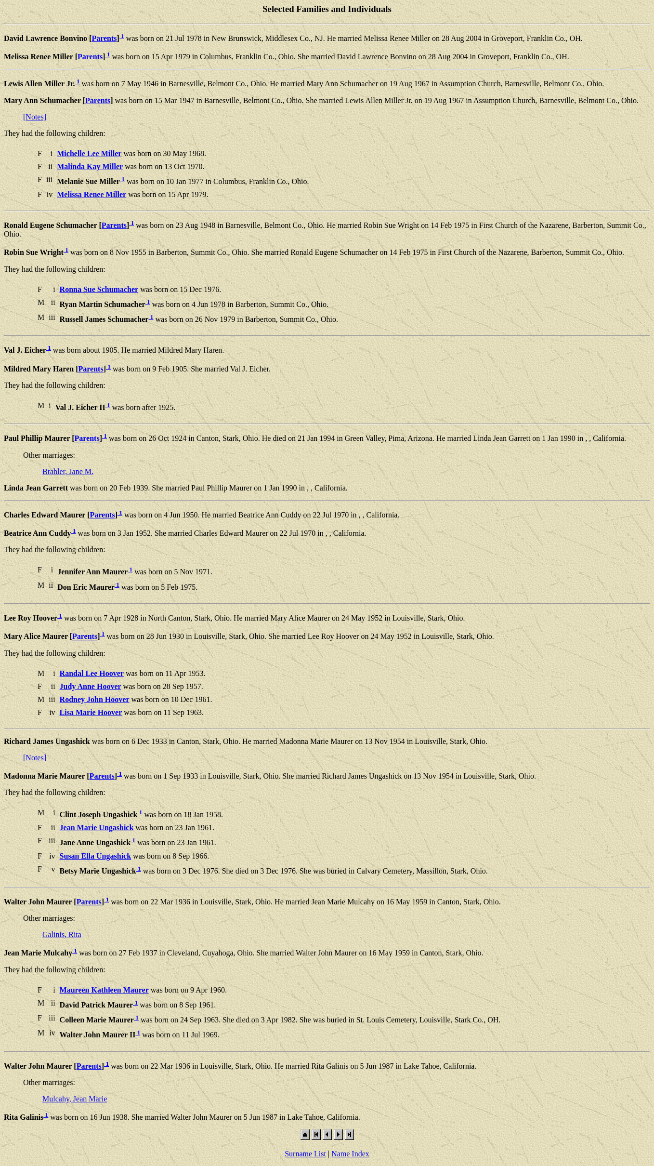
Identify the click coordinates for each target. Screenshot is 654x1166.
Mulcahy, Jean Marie (74, 1099)
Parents (104, 38)
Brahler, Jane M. (67, 471)
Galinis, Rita (61, 934)
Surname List (305, 1154)
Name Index (350, 1154)
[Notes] (34, 117)
